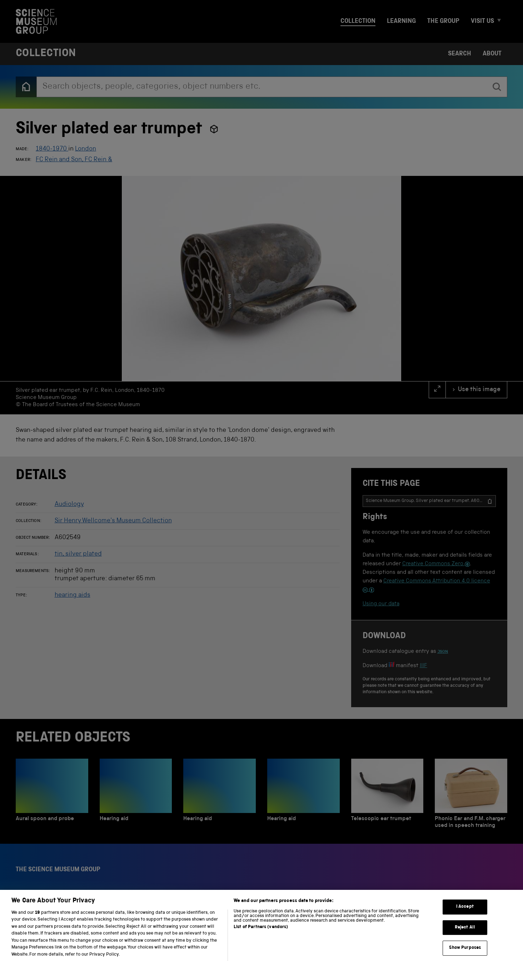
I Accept (465, 915)
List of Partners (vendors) (261, 935)
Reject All (465, 935)
